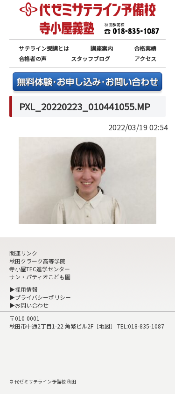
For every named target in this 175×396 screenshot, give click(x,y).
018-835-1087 (146, 326)
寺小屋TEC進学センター (39, 269)
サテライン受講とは (44, 48)
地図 (104, 326)
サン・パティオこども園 (39, 277)
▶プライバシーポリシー (40, 297)
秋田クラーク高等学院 (37, 261)
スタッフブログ (90, 58)
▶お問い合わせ (29, 305)
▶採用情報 (23, 289)
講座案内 (102, 48)
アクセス (145, 58)
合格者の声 (33, 58)
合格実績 (145, 48)
